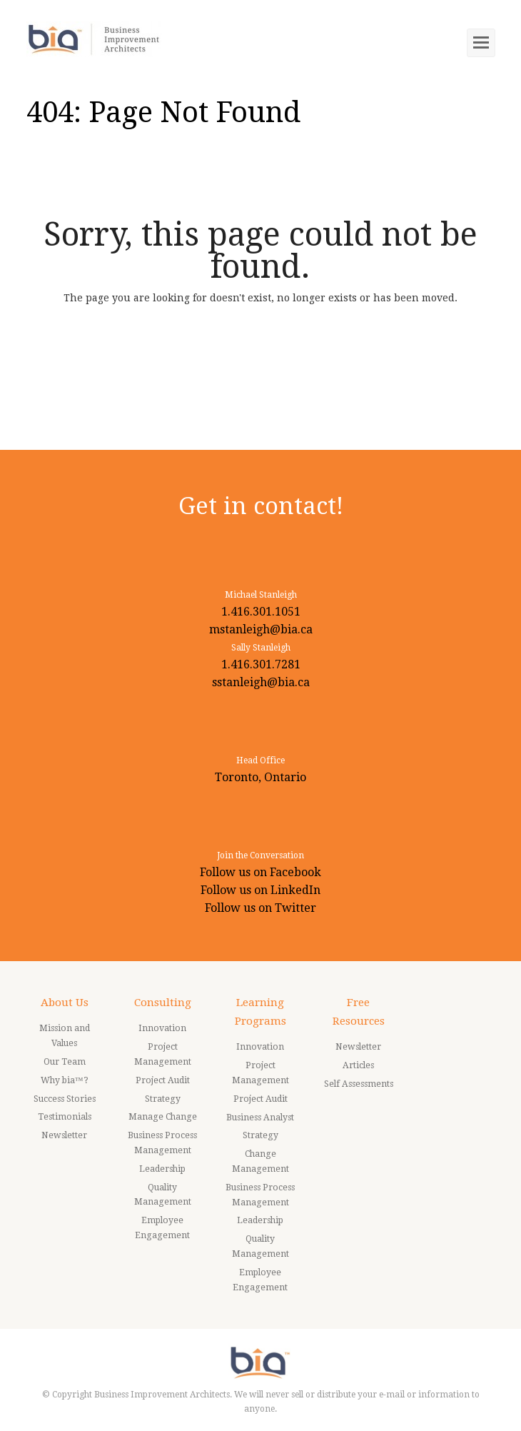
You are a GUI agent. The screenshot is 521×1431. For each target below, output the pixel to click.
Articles (358, 1065)
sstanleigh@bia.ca (261, 682)
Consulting (162, 1002)
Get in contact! (260, 506)
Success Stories (65, 1099)
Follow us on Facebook (260, 872)
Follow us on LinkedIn (260, 890)
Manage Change (162, 1117)
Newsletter (64, 1135)
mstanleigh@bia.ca (261, 629)
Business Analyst (260, 1118)
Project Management (162, 1054)
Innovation (162, 1028)
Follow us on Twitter (260, 908)
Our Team (65, 1062)
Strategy (163, 1099)
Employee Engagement (162, 1227)
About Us (64, 1002)
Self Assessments (358, 1084)
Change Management (260, 1161)
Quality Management (162, 1195)
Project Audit (163, 1080)
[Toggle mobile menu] (481, 43)
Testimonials (64, 1117)
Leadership (162, 1169)
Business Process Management (162, 1142)
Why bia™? (64, 1080)
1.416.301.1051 (260, 611)
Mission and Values (64, 1035)
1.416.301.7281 (260, 664)
